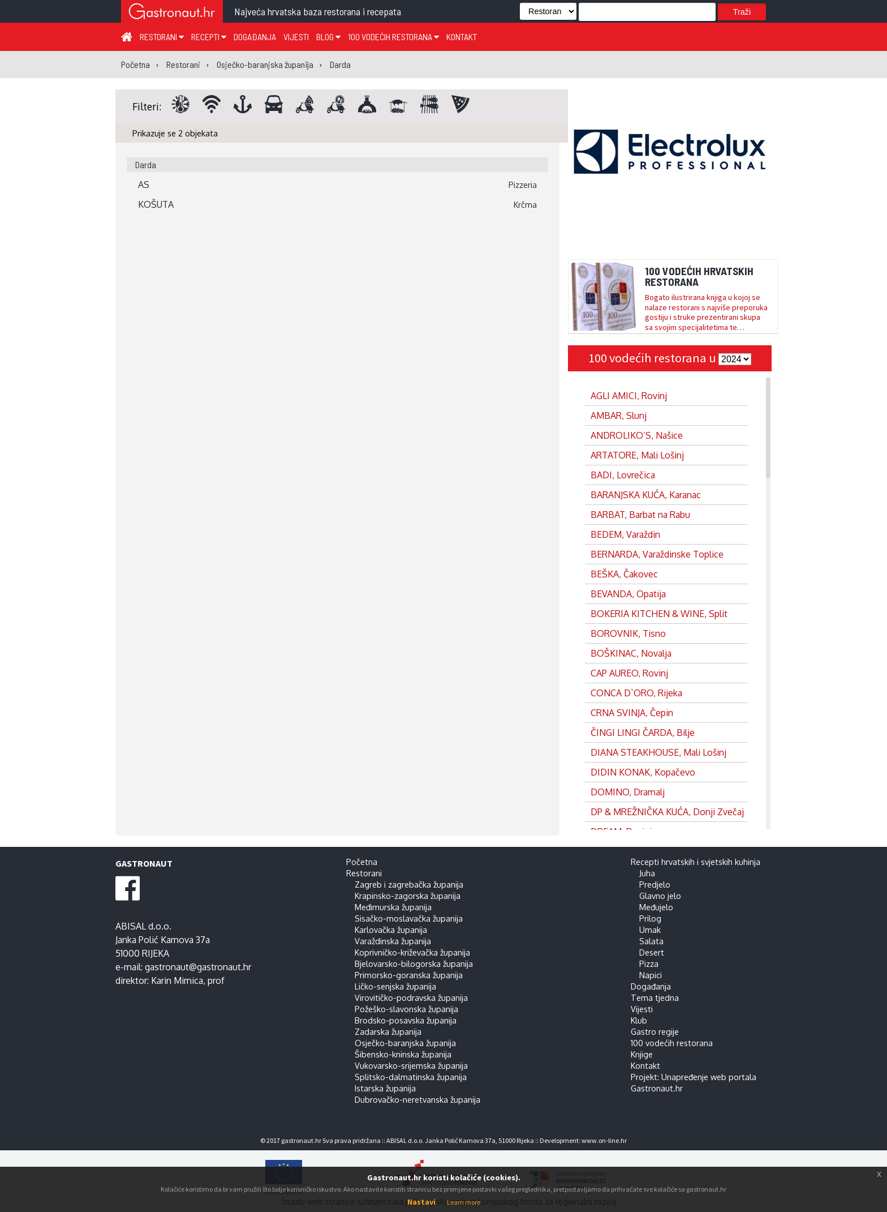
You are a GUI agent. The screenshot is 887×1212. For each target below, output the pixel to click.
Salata (651, 941)
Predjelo (654, 884)
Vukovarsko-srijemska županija (411, 1065)
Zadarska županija (388, 1031)
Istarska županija (385, 1088)
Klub (639, 1020)
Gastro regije (655, 1031)
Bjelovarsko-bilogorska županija (414, 963)
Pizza (648, 963)
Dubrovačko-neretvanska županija (417, 1099)
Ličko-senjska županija (395, 986)
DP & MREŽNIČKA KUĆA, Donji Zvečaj (667, 811)
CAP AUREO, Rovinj (629, 673)
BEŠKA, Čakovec (624, 574)
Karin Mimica (177, 980)
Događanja (255, 36)
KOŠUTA (156, 204)
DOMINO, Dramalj (628, 792)
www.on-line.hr (604, 1140)
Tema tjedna (655, 997)
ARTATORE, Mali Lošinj (637, 455)
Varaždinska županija (393, 941)
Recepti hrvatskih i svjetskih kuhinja (695, 861)
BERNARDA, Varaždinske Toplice (657, 554)
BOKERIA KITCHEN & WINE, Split (659, 613)
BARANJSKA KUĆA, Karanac (646, 494)
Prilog (650, 918)
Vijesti (296, 36)
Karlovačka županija (391, 929)
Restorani (162, 36)
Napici (650, 975)
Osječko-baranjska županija (405, 1043)
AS (143, 184)
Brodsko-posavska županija (406, 1020)
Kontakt (461, 36)
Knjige (642, 1054)
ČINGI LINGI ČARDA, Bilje (643, 732)
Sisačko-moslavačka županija (409, 918)
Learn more (463, 1202)
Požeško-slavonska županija (406, 1009)
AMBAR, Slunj (619, 415)
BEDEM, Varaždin (625, 534)
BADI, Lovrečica (623, 475)
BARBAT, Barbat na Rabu (640, 514)
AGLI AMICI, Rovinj (629, 395)
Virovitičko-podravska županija (411, 997)
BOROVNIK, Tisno (628, 633)
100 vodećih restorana (393, 36)
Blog (328, 36)
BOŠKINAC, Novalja (631, 653)
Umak (650, 929)
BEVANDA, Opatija (628, 593)
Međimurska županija (393, 907)
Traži (742, 11)
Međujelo (656, 907)
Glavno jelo (660, 895)
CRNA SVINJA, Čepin (632, 712)
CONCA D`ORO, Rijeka (636, 693)
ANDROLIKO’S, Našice (637, 435)
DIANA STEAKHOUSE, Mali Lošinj (658, 752)
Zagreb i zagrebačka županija (409, 884)
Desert (651, 952)
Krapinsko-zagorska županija (407, 895)
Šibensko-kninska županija (403, 1054)
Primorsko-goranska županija (409, 975)
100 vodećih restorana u (653, 358)
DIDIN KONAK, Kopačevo (643, 772)
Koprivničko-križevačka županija (412, 952)
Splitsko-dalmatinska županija (411, 1077)
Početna (361, 861)
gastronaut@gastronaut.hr (198, 967)
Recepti (208, 36)
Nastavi (421, 1202)
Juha (647, 873)
